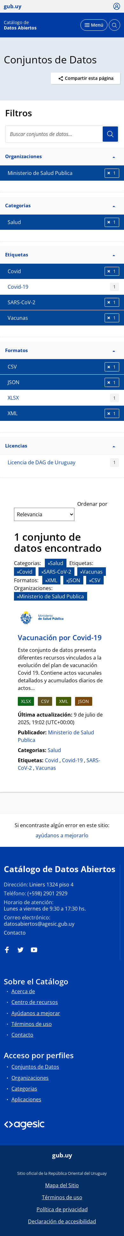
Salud (54, 750)
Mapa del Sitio (62, 1185)
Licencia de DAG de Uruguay (63, 462)
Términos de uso (31, 1023)
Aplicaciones (26, 1099)
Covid (51, 760)
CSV (45, 701)
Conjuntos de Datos (35, 1066)
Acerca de (23, 991)
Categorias (24, 1088)
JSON (83, 701)
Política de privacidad (62, 1209)
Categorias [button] (60, 205)
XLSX (63, 398)
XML (63, 701)
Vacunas (46, 767)
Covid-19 (63, 287)
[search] (62, 134)
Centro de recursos (34, 1002)
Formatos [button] (60, 350)
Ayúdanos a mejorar (35, 1013)
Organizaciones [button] (60, 156)
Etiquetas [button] (60, 254)
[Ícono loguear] (117, 6)
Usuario (110, 134)
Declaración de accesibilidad (62, 1221)
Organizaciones (30, 1077)
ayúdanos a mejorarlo (62, 835)
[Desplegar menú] (93, 25)
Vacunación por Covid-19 (60, 637)
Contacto (15, 932)
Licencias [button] (60, 445)
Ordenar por (92, 503)
